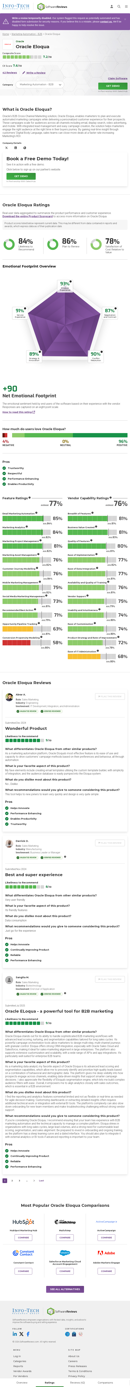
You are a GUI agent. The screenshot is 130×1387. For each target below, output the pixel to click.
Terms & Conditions (80, 1371)
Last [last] (41, 1180)
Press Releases (77, 1366)
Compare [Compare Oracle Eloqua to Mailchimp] (64, 1237)
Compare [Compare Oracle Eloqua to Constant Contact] (23, 1271)
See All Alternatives (65, 1289)
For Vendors (20, 1376)
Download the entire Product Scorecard (27, 216)
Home (5, 34)
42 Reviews (9, 72)
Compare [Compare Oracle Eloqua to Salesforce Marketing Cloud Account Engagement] (64, 1271)
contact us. (106, 21)
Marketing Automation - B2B (27, 34)
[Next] (34, 1180)
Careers (73, 1361)
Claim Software (118, 78)
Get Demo (113, 85)
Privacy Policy (76, 1376)
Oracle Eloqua (52, 34)
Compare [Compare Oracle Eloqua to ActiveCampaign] (106, 1237)
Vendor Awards (22, 1371)
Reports (18, 1366)
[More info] (71, 281)
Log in (17, 1356)
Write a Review (33, 72)
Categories (19, 1361)
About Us (73, 1356)
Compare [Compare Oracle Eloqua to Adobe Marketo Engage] (106, 1271)
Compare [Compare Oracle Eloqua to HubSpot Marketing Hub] (23, 1237)
